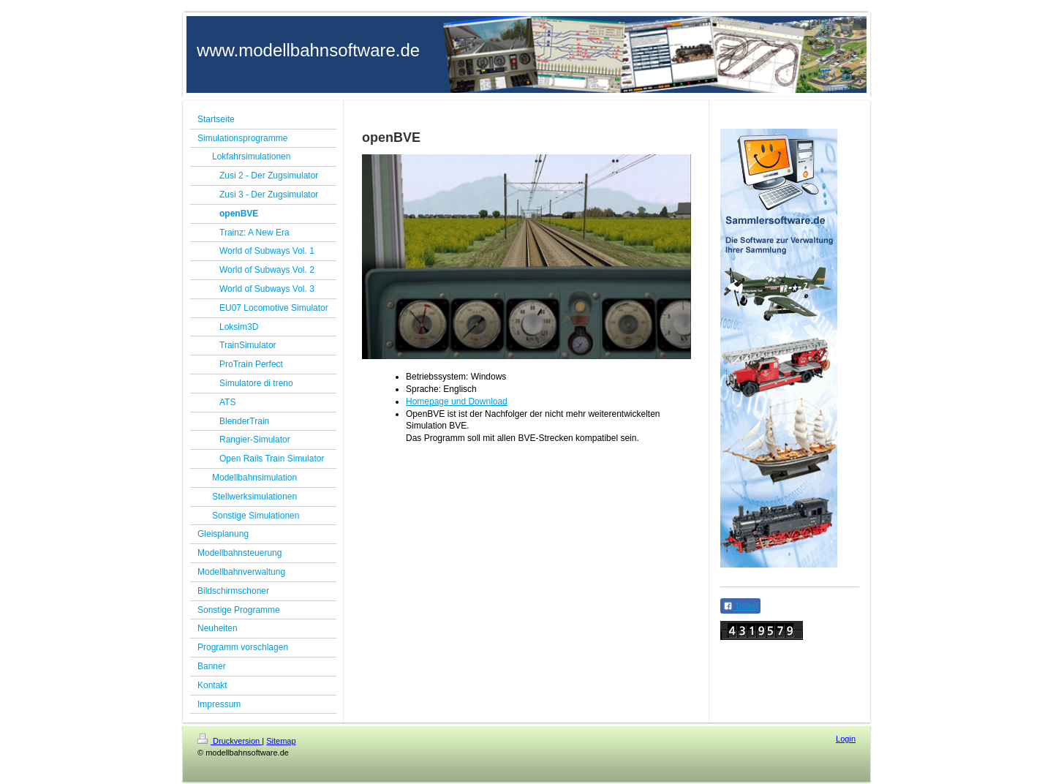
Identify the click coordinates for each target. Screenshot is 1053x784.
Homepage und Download (456, 401)
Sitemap (280, 740)
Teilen (740, 606)
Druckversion (229, 740)
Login (846, 738)
